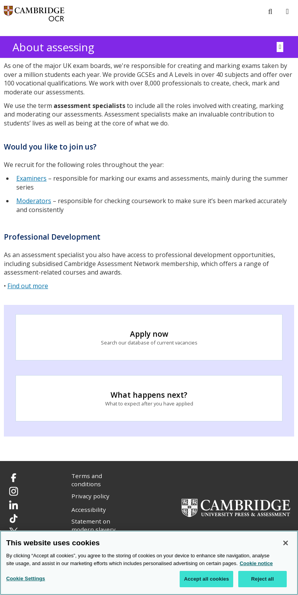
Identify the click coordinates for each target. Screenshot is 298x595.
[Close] (285, 543)
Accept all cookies (206, 580)
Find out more (27, 286)
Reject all (262, 580)
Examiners (31, 178)
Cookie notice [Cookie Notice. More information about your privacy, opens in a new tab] (256, 564)
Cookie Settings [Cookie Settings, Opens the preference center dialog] (25, 579)
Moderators (33, 201)
